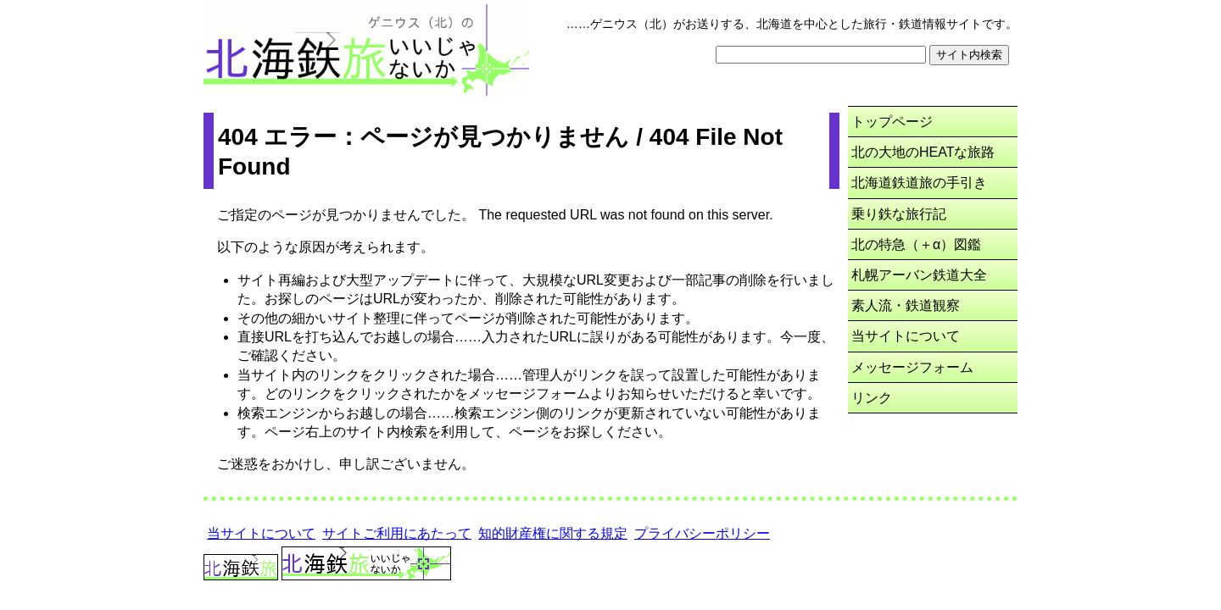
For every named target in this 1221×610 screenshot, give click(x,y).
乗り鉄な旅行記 (898, 214)
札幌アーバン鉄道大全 (919, 275)
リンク (871, 398)
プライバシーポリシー (702, 533)
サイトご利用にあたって (396, 533)
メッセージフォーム (912, 367)
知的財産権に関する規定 (552, 533)
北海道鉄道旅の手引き (919, 182)
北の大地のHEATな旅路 (923, 152)
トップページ (892, 121)
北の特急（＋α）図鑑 (916, 244)
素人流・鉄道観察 (905, 305)
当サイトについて (905, 336)
